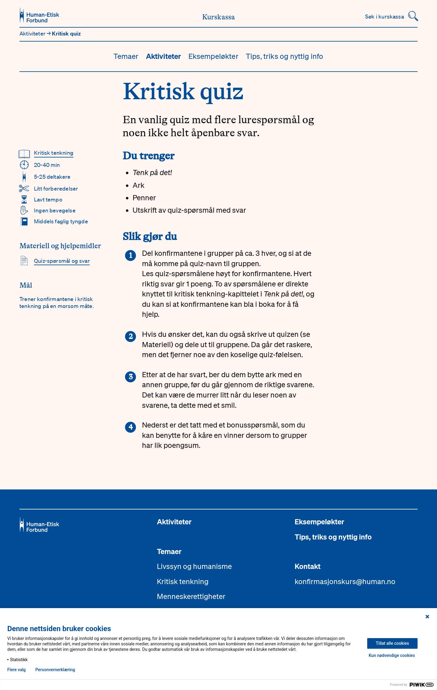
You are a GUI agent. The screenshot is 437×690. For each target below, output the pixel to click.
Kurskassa (218, 17)
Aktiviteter (33, 33)
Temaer (125, 56)
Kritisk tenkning (53, 152)
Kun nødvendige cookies (392, 655)
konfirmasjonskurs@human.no (345, 581)
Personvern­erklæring (55, 669)
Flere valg (16, 669)
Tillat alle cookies (392, 643)
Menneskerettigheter (191, 596)
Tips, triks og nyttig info (285, 56)
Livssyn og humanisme (194, 566)
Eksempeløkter (213, 56)
